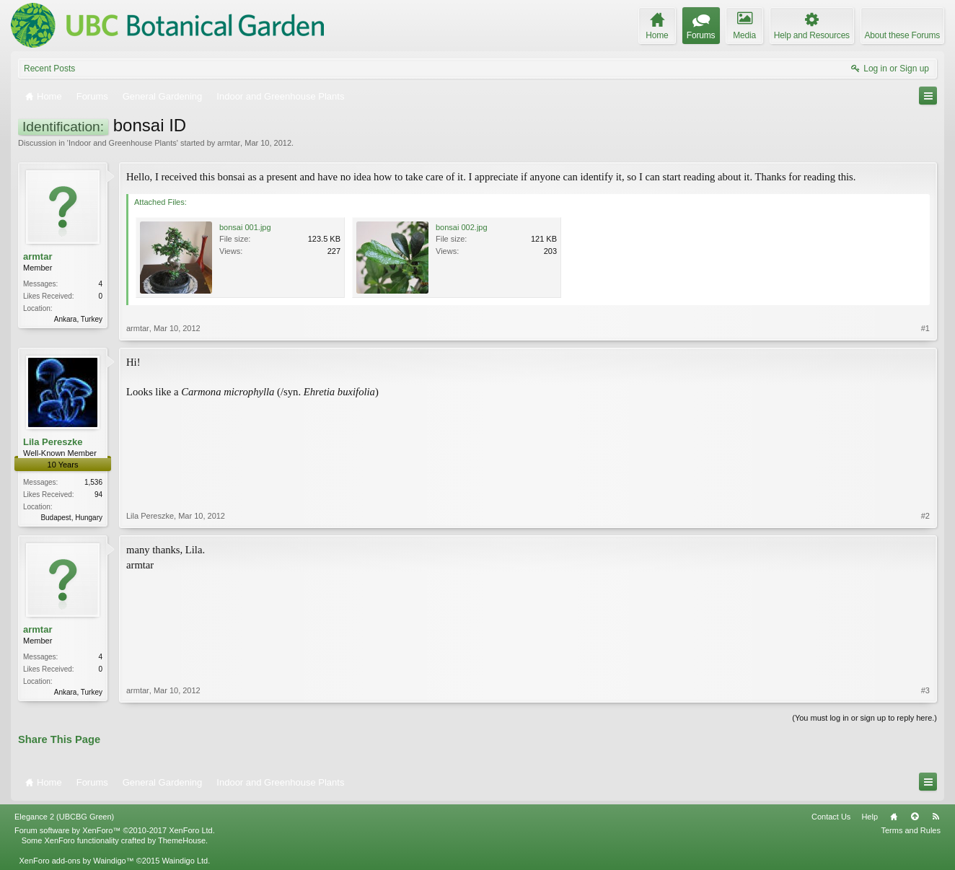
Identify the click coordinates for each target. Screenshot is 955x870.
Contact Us (830, 816)
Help (869, 816)
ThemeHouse (182, 840)
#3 (925, 690)
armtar (228, 143)
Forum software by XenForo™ (114, 830)
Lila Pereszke (52, 441)
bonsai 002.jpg (462, 227)
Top (915, 817)
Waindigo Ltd (185, 860)
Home (894, 817)
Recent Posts (49, 68)
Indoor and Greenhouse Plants (123, 143)
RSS (935, 817)
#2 (925, 515)
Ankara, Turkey (78, 319)
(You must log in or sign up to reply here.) (864, 717)
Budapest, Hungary (71, 518)
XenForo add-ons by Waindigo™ (76, 860)
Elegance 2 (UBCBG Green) (64, 816)
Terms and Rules (911, 830)
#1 (925, 328)
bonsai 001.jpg (245, 227)
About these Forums (902, 35)
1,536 (93, 482)
